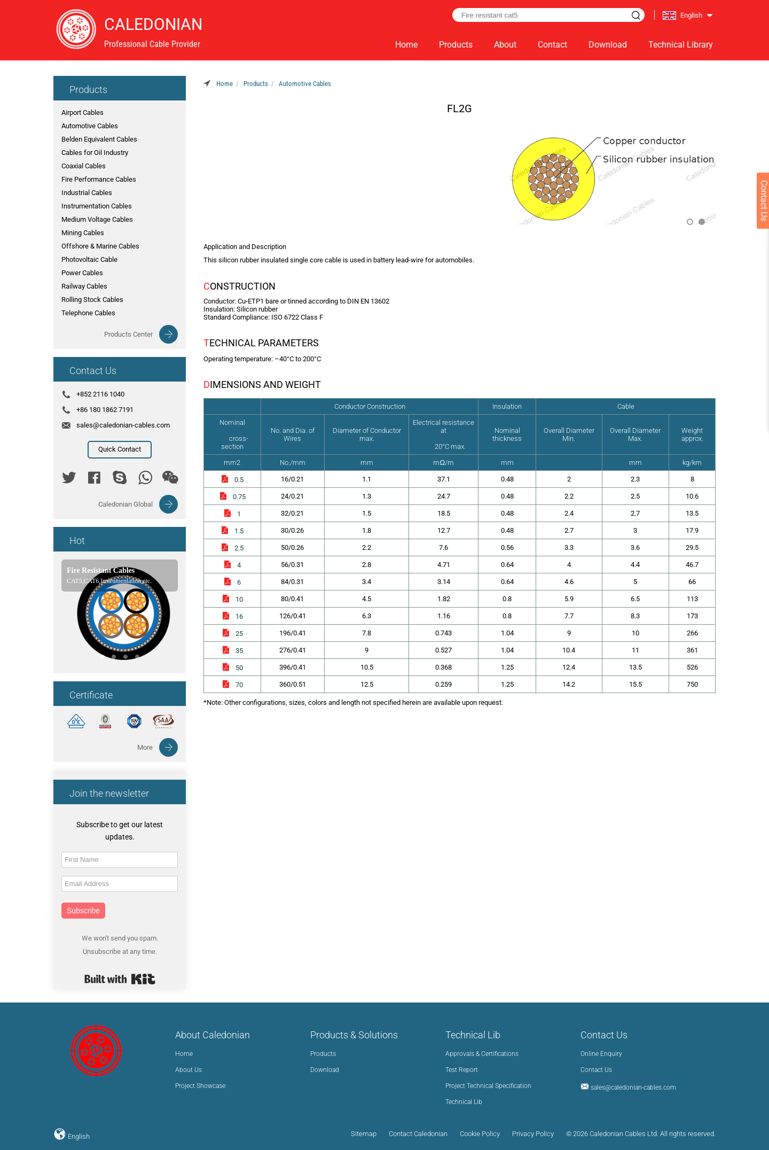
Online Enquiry (601, 1054)
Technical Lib (463, 1102)
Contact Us (596, 1070)
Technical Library (680, 45)
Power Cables (82, 273)
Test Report (461, 1070)
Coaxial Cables (83, 166)
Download (607, 45)
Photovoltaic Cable (89, 259)
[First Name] (119, 860)
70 (232, 685)
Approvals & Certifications (482, 1054)
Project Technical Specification (488, 1086)
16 (232, 616)
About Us (188, 1070)
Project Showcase (200, 1086)
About (505, 45)
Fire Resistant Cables (101, 570)
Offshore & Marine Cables (100, 246)
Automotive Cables (89, 126)
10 (232, 599)
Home (406, 45)
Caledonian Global (125, 504)
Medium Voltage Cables (97, 219)
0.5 (232, 480)
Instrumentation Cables (96, 206)
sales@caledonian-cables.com (123, 425)
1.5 (232, 531)
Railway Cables (84, 286)
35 (232, 651)
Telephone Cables (88, 313)
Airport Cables (82, 112)
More (145, 747)
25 (232, 634)
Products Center (128, 334)
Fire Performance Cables (98, 179)
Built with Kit (119, 979)
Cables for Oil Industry (94, 153)
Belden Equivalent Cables (99, 139)
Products (456, 45)
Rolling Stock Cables (92, 300)
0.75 (232, 497)
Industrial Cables (86, 193)
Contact (552, 45)
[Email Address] (119, 884)
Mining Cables (82, 233)
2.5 (232, 548)
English (78, 1136)
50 (232, 668)
